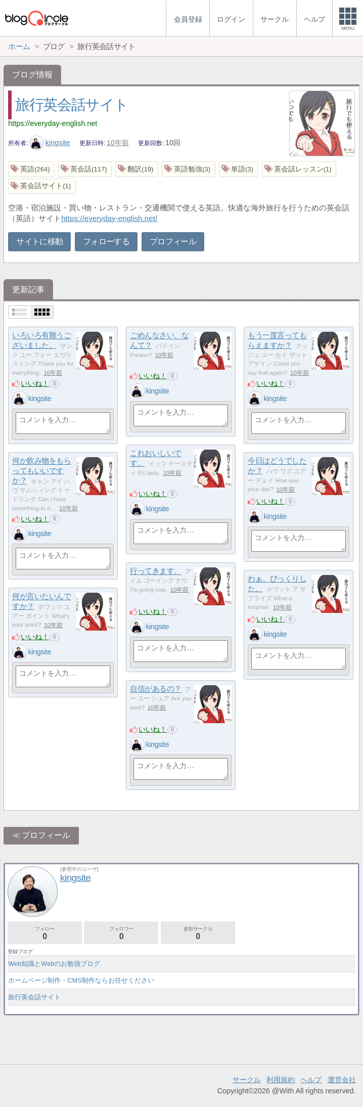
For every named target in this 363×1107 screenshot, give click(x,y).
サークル (247, 1080)
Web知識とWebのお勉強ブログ (54, 963)
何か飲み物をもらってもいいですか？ (41, 471)
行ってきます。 (156, 571)
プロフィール (173, 241)
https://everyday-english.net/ (109, 218)
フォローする (106, 241)
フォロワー (121, 933)
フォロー (45, 933)
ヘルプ (311, 1080)
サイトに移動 (39, 241)
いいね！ (35, 383)
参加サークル (198, 933)
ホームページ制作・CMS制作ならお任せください (81, 980)
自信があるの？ (156, 689)
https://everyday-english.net (52, 123)
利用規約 (280, 1080)
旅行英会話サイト (71, 105)
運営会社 (342, 1080)
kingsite (49, 143)
